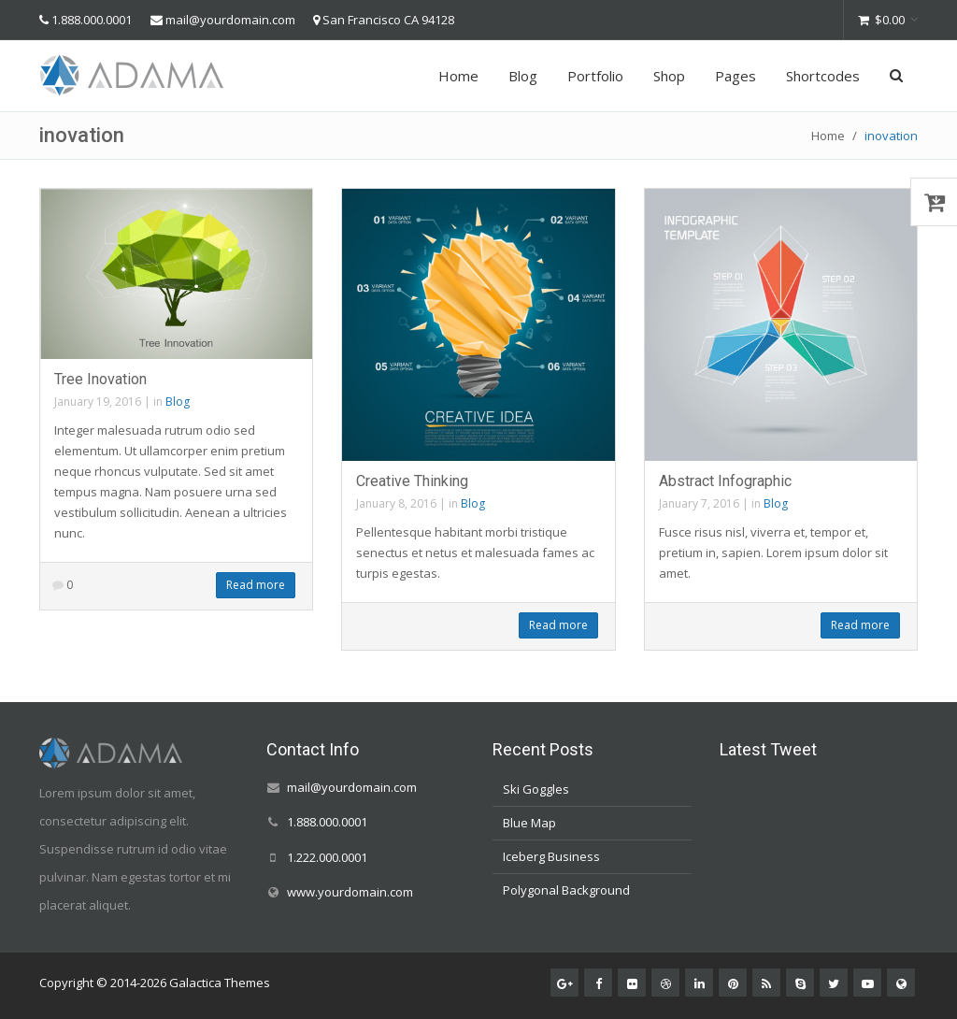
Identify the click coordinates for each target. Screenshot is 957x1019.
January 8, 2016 (396, 503)
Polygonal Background (566, 890)
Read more (255, 585)
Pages (735, 75)
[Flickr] (632, 983)
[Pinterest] (733, 983)
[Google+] (564, 983)
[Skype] (800, 983)
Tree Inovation (100, 379)
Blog (522, 75)
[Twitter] (834, 983)
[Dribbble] (665, 983)
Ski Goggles (536, 789)
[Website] (901, 983)
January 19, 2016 (97, 401)
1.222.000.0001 (327, 857)
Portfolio (595, 75)
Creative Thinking (412, 481)
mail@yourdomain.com (230, 19)
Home (458, 75)
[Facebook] (598, 983)
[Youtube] (867, 983)
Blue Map (529, 822)
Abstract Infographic (725, 481)
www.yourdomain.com (350, 891)
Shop (669, 75)
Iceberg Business (551, 856)
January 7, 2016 (699, 503)
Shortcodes (823, 75)
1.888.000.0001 (91, 19)
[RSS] (766, 983)
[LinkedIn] (699, 983)
